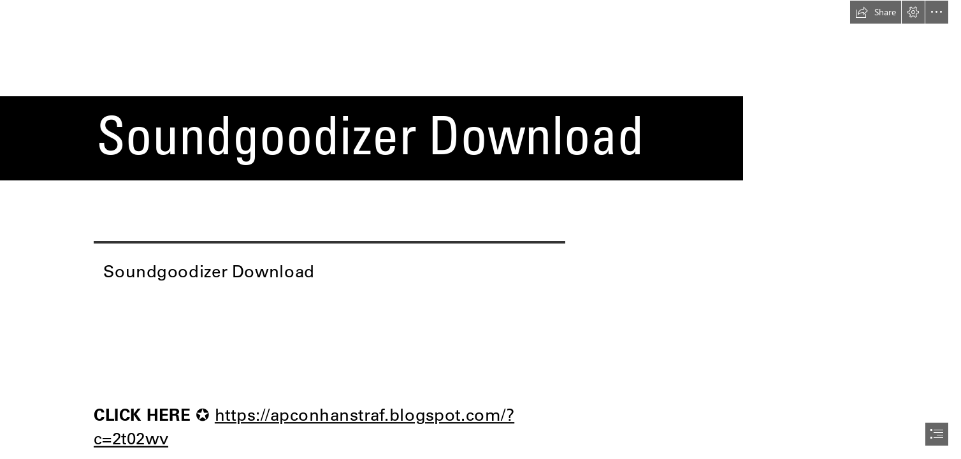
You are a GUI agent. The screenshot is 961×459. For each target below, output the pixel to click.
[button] (875, 12)
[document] (480, 229)
